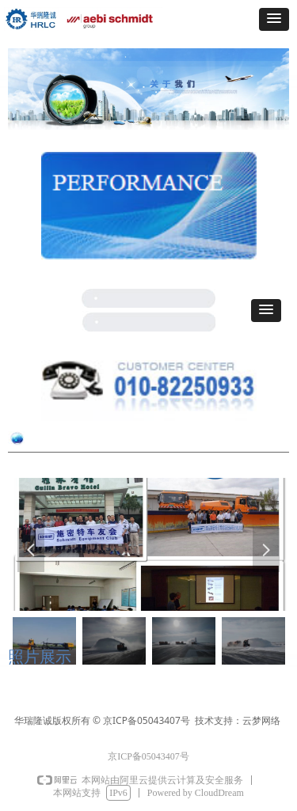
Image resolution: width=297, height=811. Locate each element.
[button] (274, 19)
